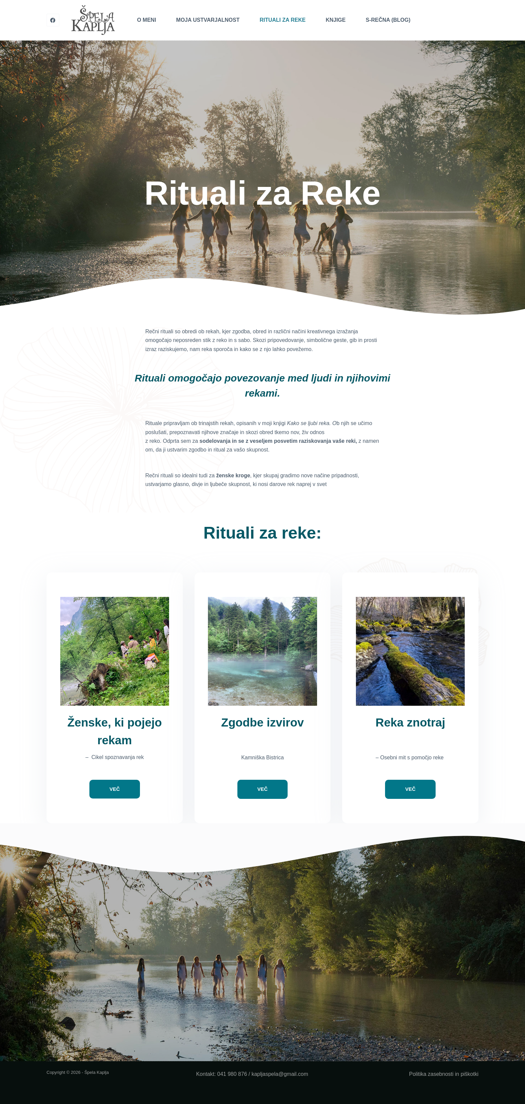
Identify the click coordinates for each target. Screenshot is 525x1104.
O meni (146, 20)
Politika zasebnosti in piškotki (443, 1074)
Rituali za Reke (282, 20)
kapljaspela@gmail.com (279, 1074)
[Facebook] (53, 20)
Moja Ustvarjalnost (207, 20)
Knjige (336, 20)
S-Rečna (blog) (388, 20)
